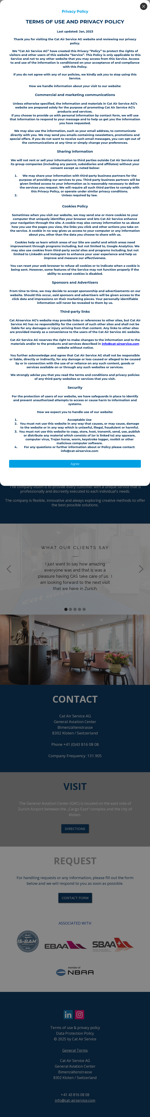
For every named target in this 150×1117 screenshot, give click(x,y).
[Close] (143, 6)
